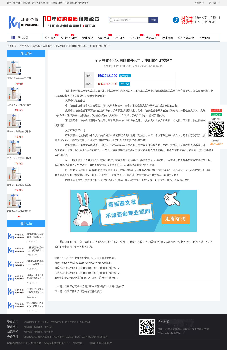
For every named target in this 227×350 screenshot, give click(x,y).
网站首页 (23, 37)
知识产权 (103, 37)
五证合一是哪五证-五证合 (19, 185)
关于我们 (213, 3)
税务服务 (38, 327)
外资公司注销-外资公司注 (19, 78)
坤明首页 (24, 45)
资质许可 (12, 321)
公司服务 (50, 37)
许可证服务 (43, 322)
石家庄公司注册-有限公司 (19, 211)
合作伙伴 (12, 336)
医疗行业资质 (71, 322)
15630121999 (107, 84)
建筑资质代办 (44, 336)
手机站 (198, 3)
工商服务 (47, 45)
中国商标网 (58, 336)
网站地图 (78, 342)
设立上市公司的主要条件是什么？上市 (35, 306)
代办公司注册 (13, 3)
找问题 (36, 45)
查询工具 (151, 37)
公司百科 (119, 37)
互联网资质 (85, 322)
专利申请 (48, 331)
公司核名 (135, 37)
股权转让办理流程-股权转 (19, 131)
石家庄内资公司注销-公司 (19, 105)
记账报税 (87, 37)
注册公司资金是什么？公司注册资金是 (35, 250)
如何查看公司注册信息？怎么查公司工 (35, 236)
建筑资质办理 (30, 336)
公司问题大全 (186, 37)
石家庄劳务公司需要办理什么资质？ (84, 291)
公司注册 (216, 110)
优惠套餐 (216, 114)
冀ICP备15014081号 (101, 342)
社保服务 (48, 327)
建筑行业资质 (30, 322)
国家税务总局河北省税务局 (94, 336)
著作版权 (38, 331)
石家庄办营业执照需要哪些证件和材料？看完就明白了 (94, 286)
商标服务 (28, 331)
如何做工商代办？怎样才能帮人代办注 (35, 278)
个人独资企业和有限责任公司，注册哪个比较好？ (92, 267)
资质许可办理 (69, 37)
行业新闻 (167, 37)
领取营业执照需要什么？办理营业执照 (35, 264)
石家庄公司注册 (72, 336)
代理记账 (28, 327)
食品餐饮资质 (57, 322)
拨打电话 (124, 84)
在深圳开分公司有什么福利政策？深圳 (35, 292)
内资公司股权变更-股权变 (19, 158)
